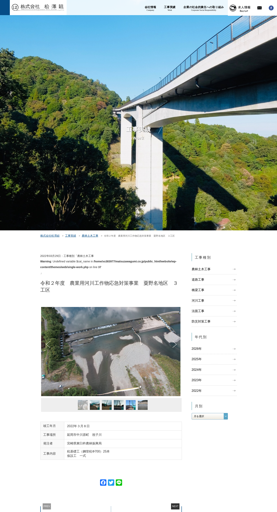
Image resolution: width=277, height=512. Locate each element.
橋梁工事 (198, 290)
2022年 (197, 391)
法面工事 (198, 311)
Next (175, 344)
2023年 (197, 380)
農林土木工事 (201, 269)
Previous (48, 344)
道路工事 (198, 279)
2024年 (197, 370)
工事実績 (170, 7)
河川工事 (198, 300)
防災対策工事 (201, 321)
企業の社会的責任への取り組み (203, 7)
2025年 (197, 359)
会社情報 (150, 7)
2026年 (197, 349)
